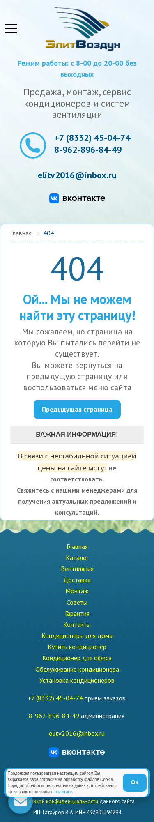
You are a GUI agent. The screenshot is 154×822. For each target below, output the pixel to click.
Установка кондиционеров (77, 680)
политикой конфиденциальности (58, 801)
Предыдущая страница (77, 409)
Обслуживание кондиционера (77, 669)
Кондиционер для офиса (77, 658)
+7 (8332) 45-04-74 (92, 137)
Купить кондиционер (77, 646)
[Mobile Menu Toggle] (11, 29)
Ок (134, 782)
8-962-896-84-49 (88, 149)
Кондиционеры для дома (77, 635)
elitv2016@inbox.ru (77, 175)
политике (63, 792)
